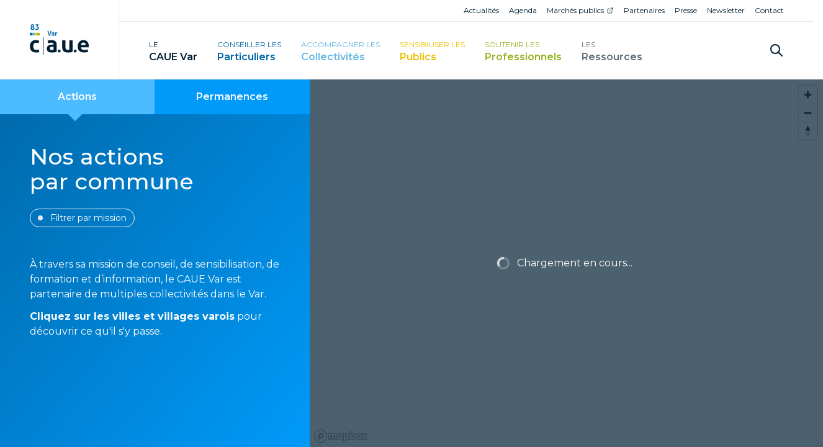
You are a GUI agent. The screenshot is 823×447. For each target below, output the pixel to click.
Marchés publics (575, 10)
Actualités (481, 10)
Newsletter (726, 10)
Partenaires (644, 10)
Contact (769, 10)
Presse (686, 10)
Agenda (523, 10)
